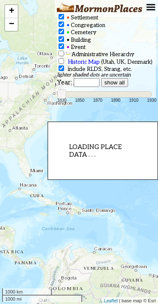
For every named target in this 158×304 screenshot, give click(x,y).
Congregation (82, 25)
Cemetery (77, 32)
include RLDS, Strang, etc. (95, 69)
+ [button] (11, 11)
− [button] (11, 24)
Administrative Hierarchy (96, 54)
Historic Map (84, 62)
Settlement (78, 17)
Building (75, 39)
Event (72, 47)
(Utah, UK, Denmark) (106, 61)
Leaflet (111, 300)
